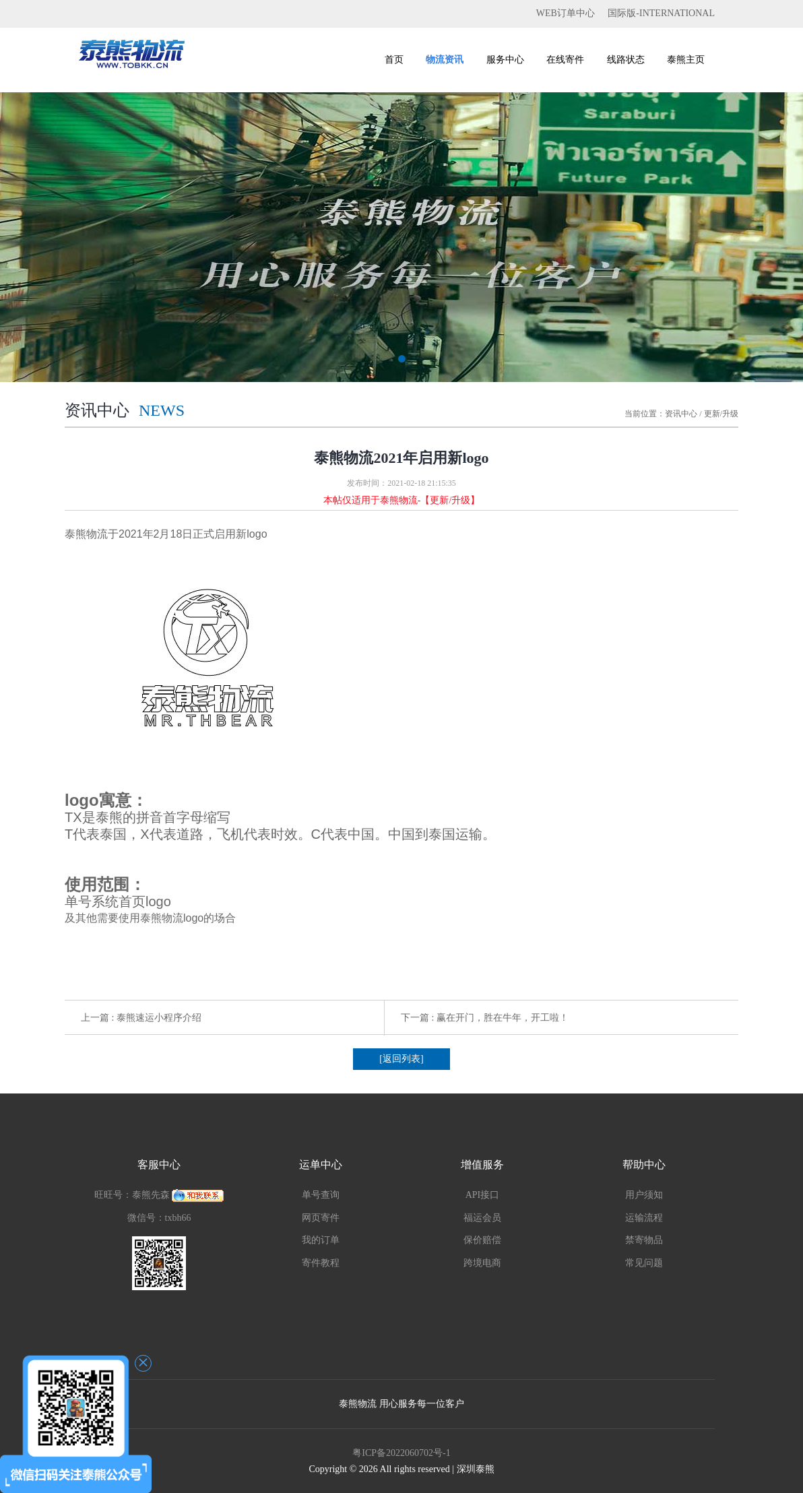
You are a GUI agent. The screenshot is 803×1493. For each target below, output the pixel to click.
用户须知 (644, 1195)
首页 (394, 60)
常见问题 (644, 1263)
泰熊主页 (686, 60)
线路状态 (626, 60)
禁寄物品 (644, 1240)
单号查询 (321, 1195)
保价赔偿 (482, 1240)
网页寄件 (321, 1218)
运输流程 (644, 1218)
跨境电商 (482, 1263)
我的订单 (321, 1240)
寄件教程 (321, 1263)
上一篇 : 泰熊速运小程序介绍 (141, 1018)
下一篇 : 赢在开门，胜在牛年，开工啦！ (485, 1018)
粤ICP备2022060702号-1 (401, 1453)
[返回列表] (401, 1059)
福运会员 (482, 1218)
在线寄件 (565, 60)
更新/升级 (721, 413)
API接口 (482, 1195)
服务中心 (505, 60)
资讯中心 (681, 413)
